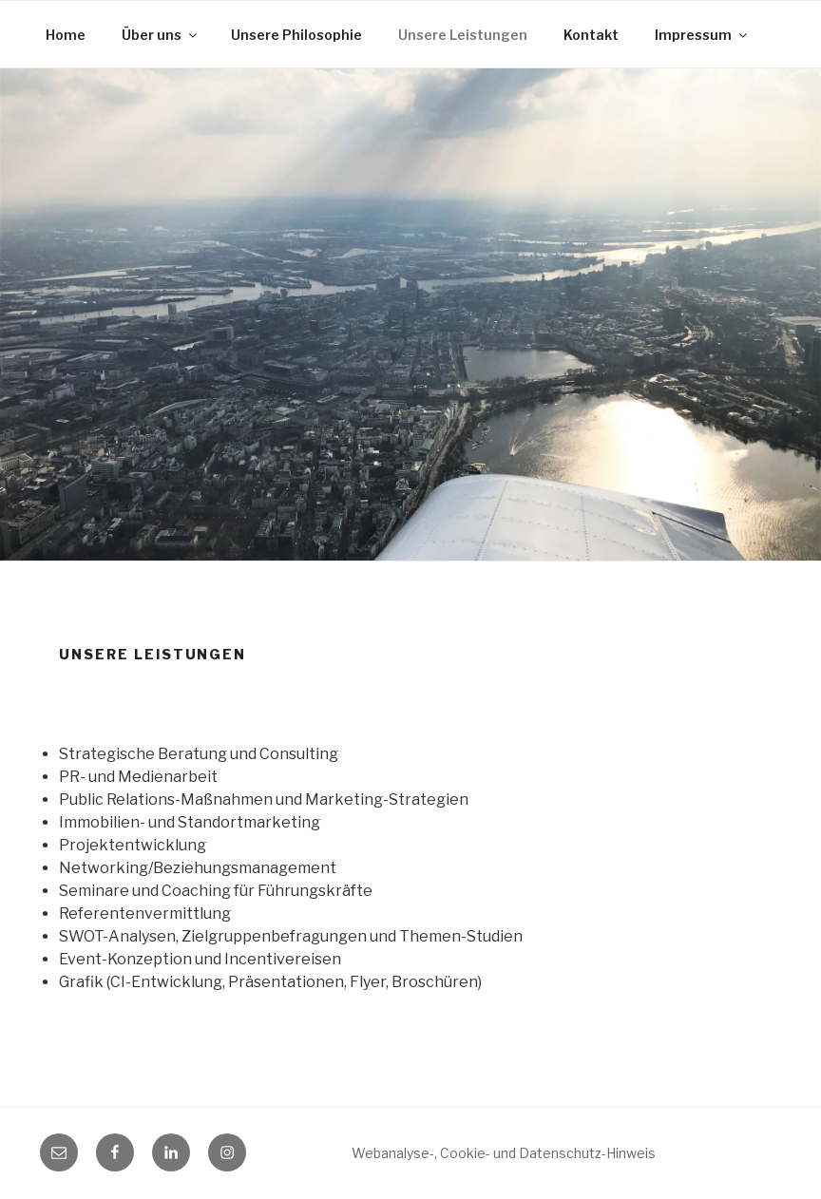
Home (66, 35)
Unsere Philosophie (296, 35)
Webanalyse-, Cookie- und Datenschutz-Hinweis (504, 1153)
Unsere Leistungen (462, 35)
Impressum (702, 35)
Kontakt (591, 35)
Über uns (161, 35)
